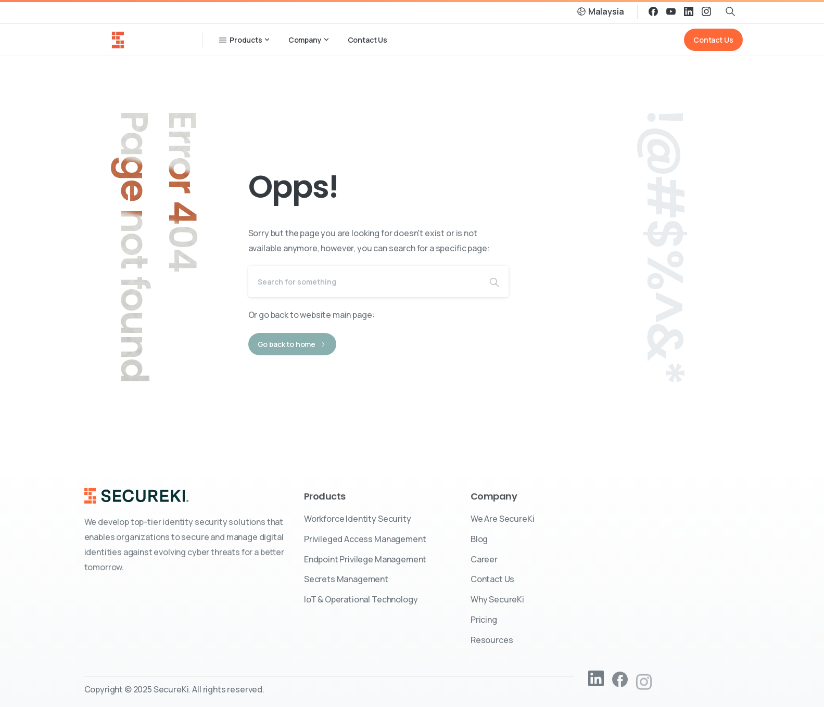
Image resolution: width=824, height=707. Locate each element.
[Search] (364, 281)
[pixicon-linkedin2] (596, 682)
